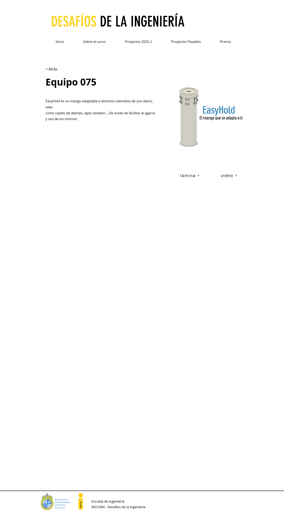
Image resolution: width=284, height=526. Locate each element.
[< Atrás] (56, 69)
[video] (229, 175)
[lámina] (190, 175)
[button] (94, 40)
